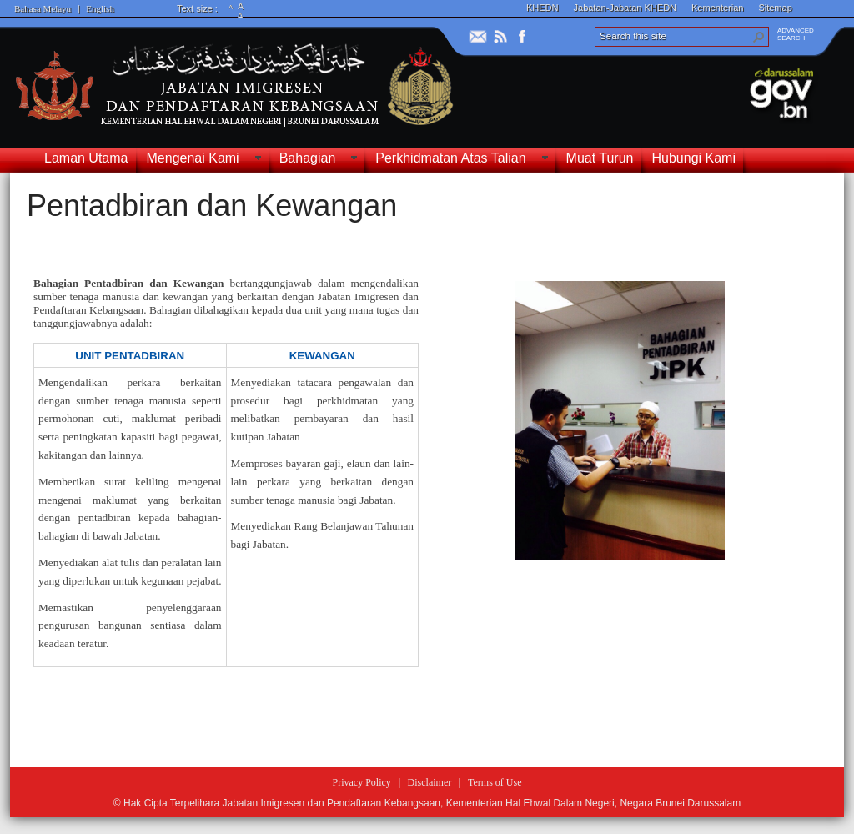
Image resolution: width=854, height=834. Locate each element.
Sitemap (774, 8)
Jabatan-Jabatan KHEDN (625, 8)
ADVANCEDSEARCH (795, 34)
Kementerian (717, 8)
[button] (759, 37)
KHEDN (542, 8)
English (100, 8)
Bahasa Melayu (42, 8)
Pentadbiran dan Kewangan (212, 205)
